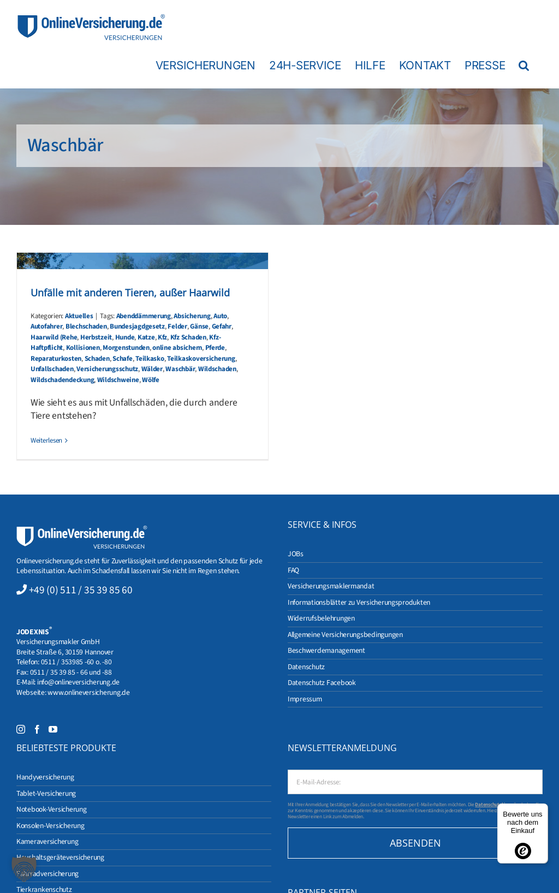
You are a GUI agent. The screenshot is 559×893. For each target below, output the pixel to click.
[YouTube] (53, 729)
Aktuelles (79, 316)
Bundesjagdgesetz (137, 326)
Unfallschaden (52, 369)
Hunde (125, 337)
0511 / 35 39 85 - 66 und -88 (71, 672)
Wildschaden (217, 369)
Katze (146, 337)
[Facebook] (37, 729)
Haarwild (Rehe (54, 337)
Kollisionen (83, 348)
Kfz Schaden (188, 337)
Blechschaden (86, 326)
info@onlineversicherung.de (78, 682)
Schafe (122, 359)
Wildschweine (118, 380)
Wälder (152, 369)
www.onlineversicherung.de (88, 692)
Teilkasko (149, 359)
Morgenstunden (126, 348)
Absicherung (192, 316)
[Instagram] (20, 729)
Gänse (199, 326)
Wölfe (150, 380)
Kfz (162, 337)
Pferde (215, 348)
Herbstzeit (96, 337)
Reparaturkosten (56, 359)
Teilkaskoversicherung (201, 359)
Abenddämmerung (143, 316)
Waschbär (180, 369)
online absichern (177, 348)
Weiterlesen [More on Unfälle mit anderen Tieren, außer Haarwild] (46, 440)
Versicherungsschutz (107, 369)
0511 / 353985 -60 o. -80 (76, 662)
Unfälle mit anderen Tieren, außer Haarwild (130, 292)
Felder (177, 326)
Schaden (97, 359)
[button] (524, 64)
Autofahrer (46, 326)
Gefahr (221, 326)
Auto (220, 316)
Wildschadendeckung (62, 380)
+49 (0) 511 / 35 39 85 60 (81, 590)
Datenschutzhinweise (497, 804)
